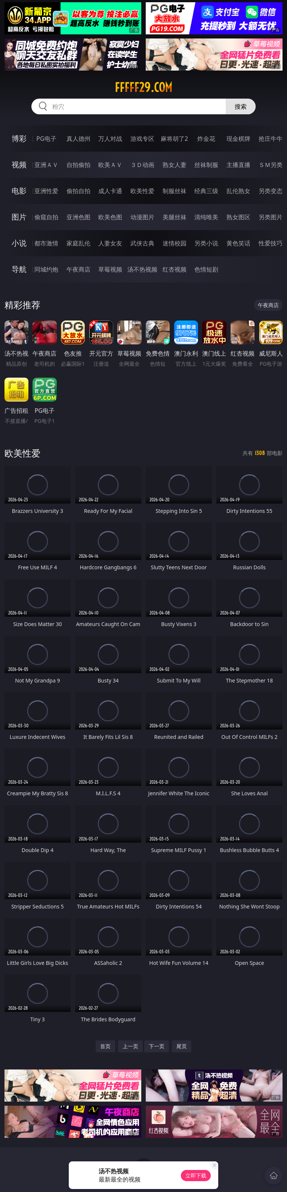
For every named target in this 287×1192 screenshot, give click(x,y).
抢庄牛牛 (271, 138)
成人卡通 (110, 191)
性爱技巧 (271, 243)
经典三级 (206, 191)
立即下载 (195, 1175)
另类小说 (206, 243)
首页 (105, 1046)
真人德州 (78, 138)
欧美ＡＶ (110, 165)
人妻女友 (110, 243)
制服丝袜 (174, 191)
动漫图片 (142, 217)
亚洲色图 (78, 217)
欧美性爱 (142, 191)
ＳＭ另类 (271, 165)
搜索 (241, 106)
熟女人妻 (174, 165)
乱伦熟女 (238, 191)
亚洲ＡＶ (46, 165)
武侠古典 (142, 243)
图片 (19, 217)
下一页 (156, 1046)
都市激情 (46, 243)
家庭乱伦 (78, 243)
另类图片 (271, 217)
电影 (19, 191)
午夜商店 (78, 269)
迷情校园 (174, 243)
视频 (19, 165)
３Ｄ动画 (142, 165)
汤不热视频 (142, 269)
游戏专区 (142, 138)
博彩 (19, 138)
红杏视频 (174, 269)
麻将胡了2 (174, 138)
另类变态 (271, 191)
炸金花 (206, 138)
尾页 (181, 1046)
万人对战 (110, 138)
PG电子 (46, 138)
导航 (19, 269)
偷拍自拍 (78, 191)
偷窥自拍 (46, 217)
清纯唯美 (206, 217)
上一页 (130, 1046)
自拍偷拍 (78, 165)
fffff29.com (143, 87)
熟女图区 (238, 217)
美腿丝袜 (174, 217)
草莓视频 (110, 269)
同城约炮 (46, 269)
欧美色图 (110, 217)
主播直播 (238, 165)
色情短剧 (206, 269)
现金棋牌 (238, 138)
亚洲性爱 (46, 191)
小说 (19, 243)
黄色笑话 (238, 243)
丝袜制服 (206, 165)
